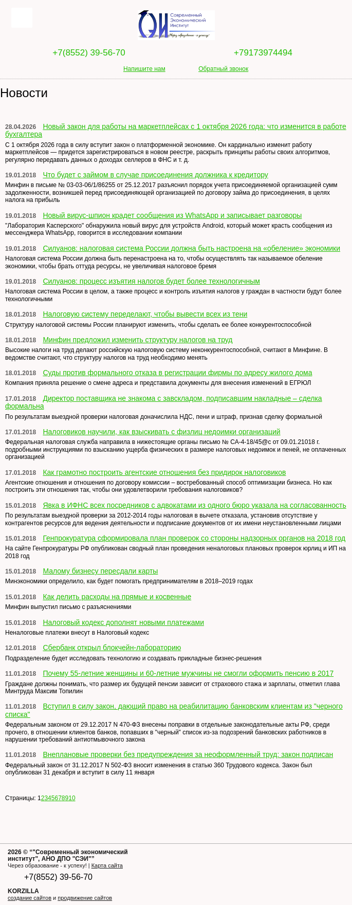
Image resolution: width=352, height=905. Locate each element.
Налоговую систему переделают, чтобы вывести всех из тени (145, 314)
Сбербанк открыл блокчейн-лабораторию (112, 647)
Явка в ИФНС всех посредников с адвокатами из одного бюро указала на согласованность (194, 505)
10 (71, 798)
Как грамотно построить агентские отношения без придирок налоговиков (164, 472)
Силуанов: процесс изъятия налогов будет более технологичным (151, 281)
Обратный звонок (223, 68)
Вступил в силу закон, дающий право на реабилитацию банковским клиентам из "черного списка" (174, 710)
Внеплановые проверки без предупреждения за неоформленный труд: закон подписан (188, 754)
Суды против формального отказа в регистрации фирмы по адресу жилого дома (177, 372)
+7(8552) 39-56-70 (88, 53)
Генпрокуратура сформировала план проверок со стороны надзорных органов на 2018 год (194, 538)
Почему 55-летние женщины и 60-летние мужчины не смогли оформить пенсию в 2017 (188, 673)
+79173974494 (263, 53)
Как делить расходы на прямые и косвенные (117, 597)
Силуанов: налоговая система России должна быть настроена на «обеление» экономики (191, 248)
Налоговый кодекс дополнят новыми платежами (123, 622)
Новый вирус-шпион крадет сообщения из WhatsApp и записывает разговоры (172, 215)
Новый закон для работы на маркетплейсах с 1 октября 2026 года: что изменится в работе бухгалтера (175, 130)
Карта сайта (107, 865)
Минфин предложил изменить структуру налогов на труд (137, 340)
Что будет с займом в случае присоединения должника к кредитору (155, 175)
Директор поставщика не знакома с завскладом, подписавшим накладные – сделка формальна (163, 402)
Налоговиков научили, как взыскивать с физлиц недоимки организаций (161, 432)
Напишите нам (144, 68)
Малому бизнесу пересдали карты (100, 571)
